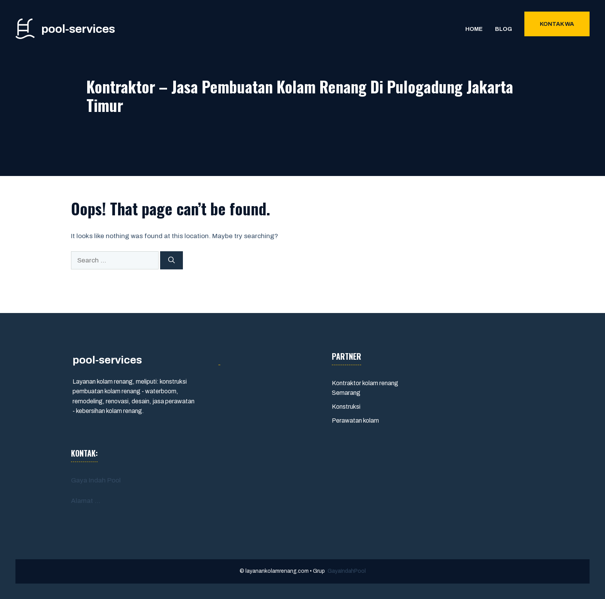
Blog (503, 29)
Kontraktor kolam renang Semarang (365, 388)
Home (474, 29)
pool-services (78, 29)
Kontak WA (557, 24)
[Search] (171, 260)
